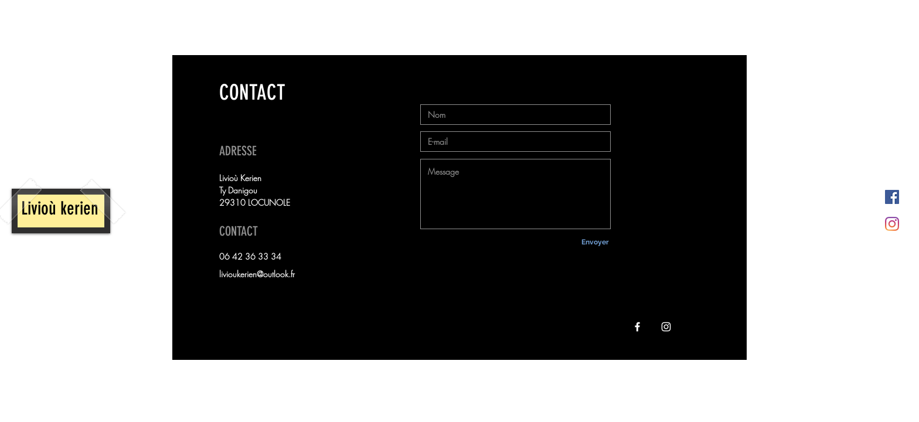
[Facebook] (637, 327)
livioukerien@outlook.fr (257, 274)
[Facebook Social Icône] (892, 197)
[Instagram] (892, 224)
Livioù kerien (62, 208)
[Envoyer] (595, 242)
